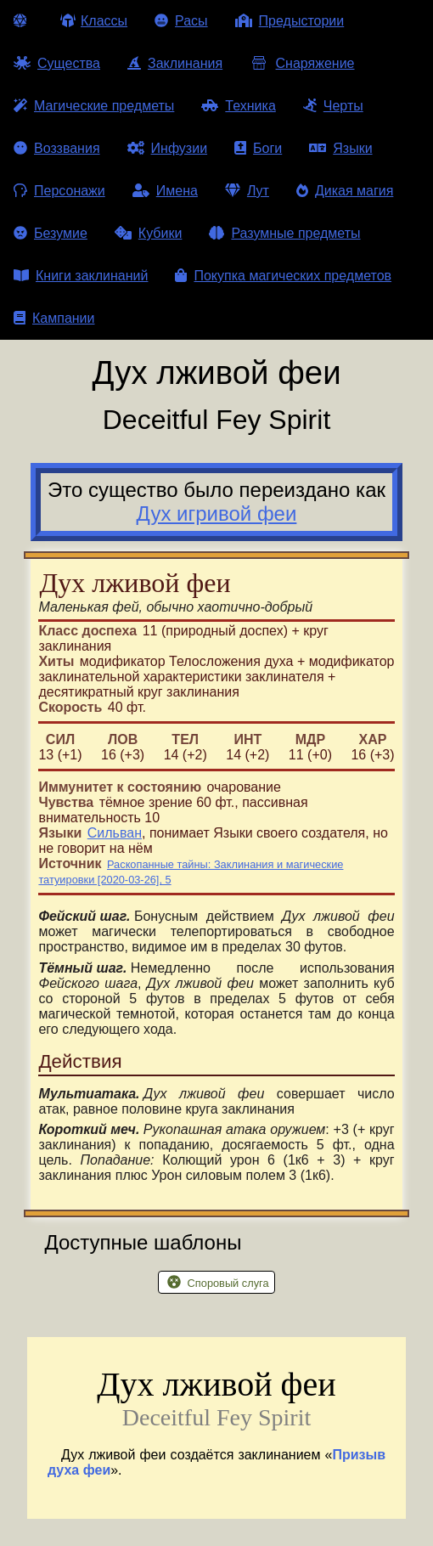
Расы (181, 21)
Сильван (114, 833)
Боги (258, 148)
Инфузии (167, 148)
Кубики (149, 233)
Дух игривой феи (217, 513)
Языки (340, 148)
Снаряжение (302, 63)
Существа (57, 63)
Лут (247, 190)
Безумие (50, 233)
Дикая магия (344, 190)
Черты (333, 106)
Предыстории (290, 21)
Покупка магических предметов (283, 275)
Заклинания (174, 63)
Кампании (54, 318)
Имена (165, 190)
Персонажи (59, 190)
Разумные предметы (284, 233)
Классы (93, 21)
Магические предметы (94, 106)
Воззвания (57, 148)
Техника (238, 106)
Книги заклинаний (81, 275)
